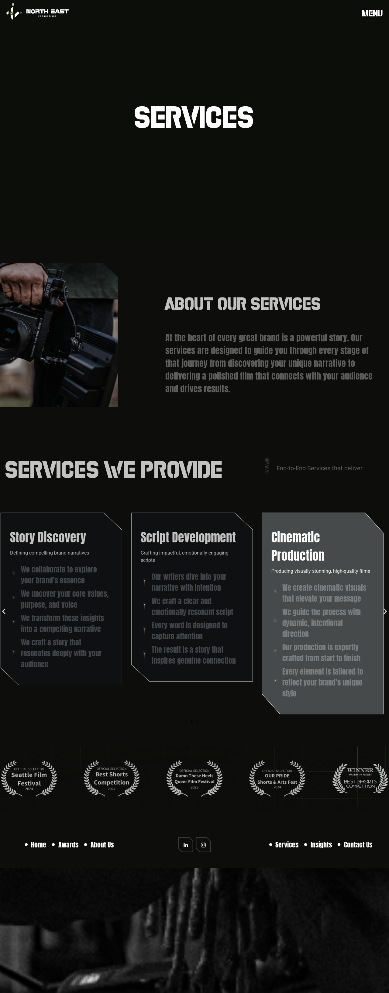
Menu (372, 13)
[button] (4, 611)
